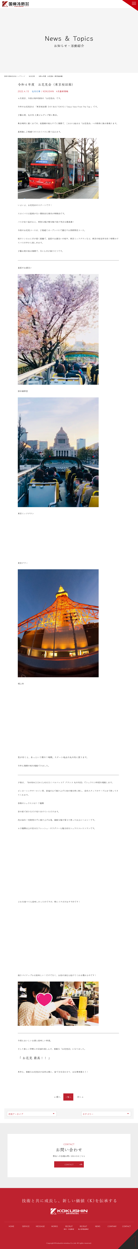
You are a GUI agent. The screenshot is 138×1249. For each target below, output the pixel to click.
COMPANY (112, 1226)
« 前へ (57, 1096)
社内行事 (36, 91)
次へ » (80, 1096)
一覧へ (68, 1097)
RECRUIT (69, 1228)
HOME (11, 1226)
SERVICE (26, 1226)
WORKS (54, 1226)
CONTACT (69, 1164)
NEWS (97, 1226)
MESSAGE (40, 1226)
